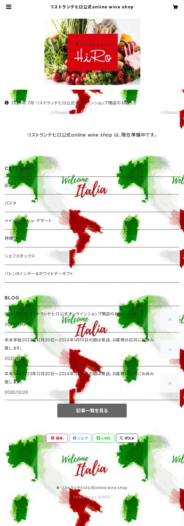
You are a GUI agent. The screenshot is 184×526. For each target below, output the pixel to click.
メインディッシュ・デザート (28, 220)
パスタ (10, 203)
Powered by (92, 497)
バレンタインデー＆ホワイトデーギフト (39, 273)
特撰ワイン (14, 238)
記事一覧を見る (92, 410)
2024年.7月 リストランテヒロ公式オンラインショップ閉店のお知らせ (71, 102)
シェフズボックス (20, 255)
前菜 (9, 185)
